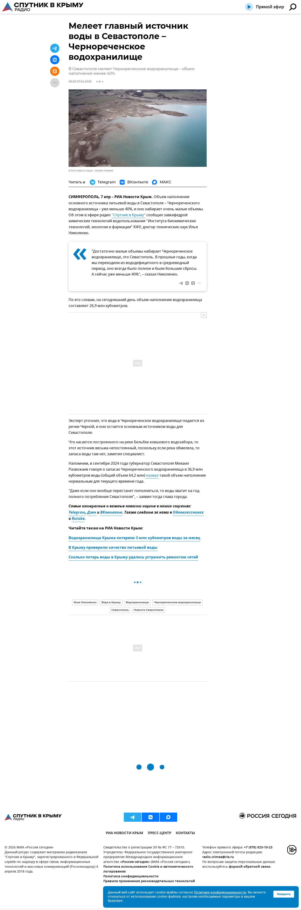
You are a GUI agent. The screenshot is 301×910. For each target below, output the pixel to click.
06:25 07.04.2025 (80, 81)
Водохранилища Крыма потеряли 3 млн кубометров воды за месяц (134, 538)
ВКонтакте (111, 513)
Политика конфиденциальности (131, 876)
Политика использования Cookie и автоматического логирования (148, 869)
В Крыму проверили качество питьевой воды (113, 548)
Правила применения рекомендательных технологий (149, 881)
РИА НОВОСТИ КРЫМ (124, 833)
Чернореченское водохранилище (177, 602)
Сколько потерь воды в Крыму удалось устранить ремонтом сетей (133, 557)
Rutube (78, 519)
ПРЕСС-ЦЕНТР (159, 833)
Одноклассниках (188, 513)
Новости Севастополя (148, 609)
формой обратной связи (249, 867)
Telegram (77, 513)
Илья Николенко (85, 602)
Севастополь (120, 609)
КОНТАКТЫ (185, 833)
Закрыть (284, 894)
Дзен (91, 513)
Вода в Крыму (111, 602)
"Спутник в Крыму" (128, 215)
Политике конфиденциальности (220, 892)
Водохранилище (137, 602)
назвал (152, 475)
